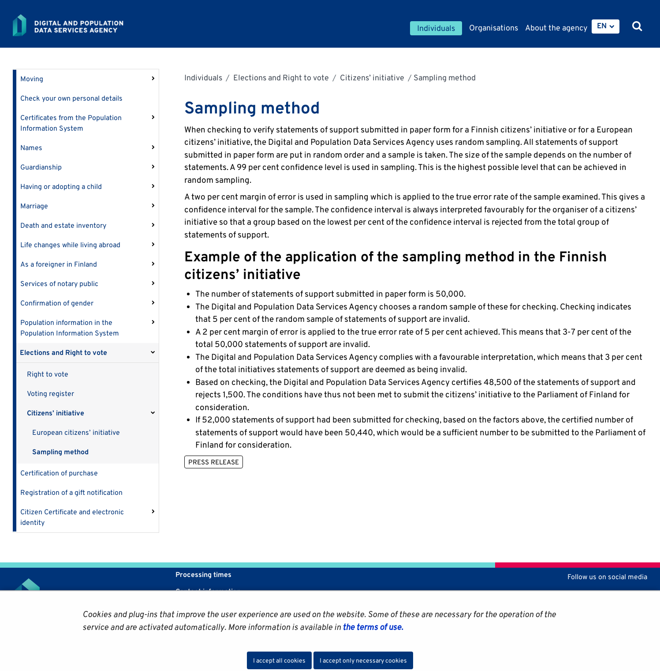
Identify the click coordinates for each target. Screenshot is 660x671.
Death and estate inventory (63, 225)
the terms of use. (372, 627)
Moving (31, 78)
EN (602, 25)
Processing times (203, 574)
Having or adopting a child (61, 186)
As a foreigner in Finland (58, 264)
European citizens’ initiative (76, 432)
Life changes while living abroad (70, 244)
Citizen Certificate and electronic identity (72, 517)
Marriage (34, 206)
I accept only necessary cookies (363, 660)
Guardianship (41, 167)
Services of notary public (59, 283)
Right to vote (47, 374)
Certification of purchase (59, 473)
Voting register (50, 393)
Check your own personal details (71, 98)
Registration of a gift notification (71, 492)
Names (31, 147)
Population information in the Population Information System (69, 328)
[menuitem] (605, 26)
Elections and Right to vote (63, 352)
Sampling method (60, 451)
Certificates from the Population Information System (71, 123)
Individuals (203, 77)
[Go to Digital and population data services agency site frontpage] (91, 25)
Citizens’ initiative (55, 413)
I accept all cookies (279, 660)
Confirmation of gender (56, 303)
